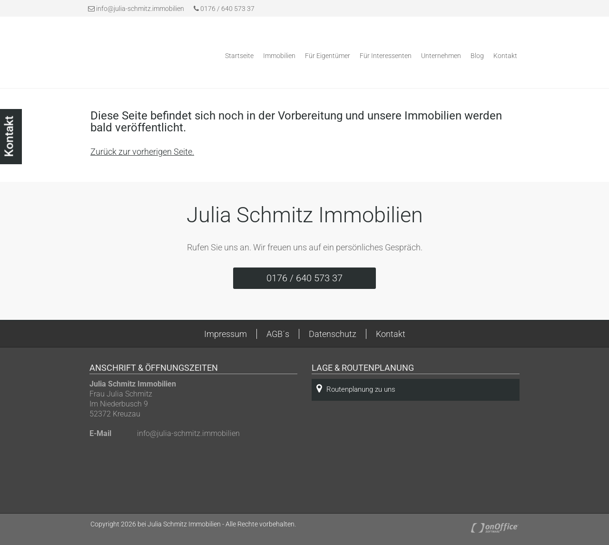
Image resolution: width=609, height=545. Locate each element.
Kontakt (505, 55)
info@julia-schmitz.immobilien (140, 8)
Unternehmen (441, 55)
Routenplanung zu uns (355, 389)
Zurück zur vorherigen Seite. (142, 152)
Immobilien (279, 55)
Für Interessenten (386, 55)
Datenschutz (332, 334)
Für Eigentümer (327, 55)
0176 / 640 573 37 (224, 8)
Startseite (239, 55)
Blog (477, 55)
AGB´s (277, 334)
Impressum (225, 334)
